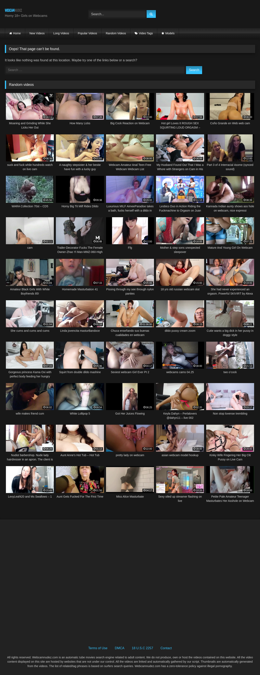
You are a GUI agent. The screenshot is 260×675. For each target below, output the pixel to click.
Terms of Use (97, 648)
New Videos (36, 33)
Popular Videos (87, 33)
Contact (166, 648)
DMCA (119, 648)
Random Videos (116, 33)
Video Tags (146, 33)
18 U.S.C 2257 (142, 648)
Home (17, 33)
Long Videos (61, 33)
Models (169, 33)
